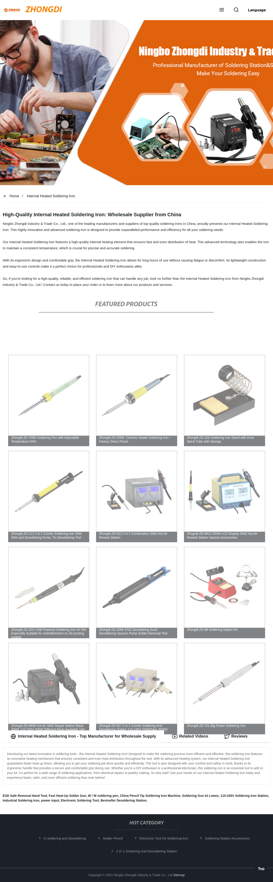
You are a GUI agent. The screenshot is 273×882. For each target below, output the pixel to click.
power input (50, 800)
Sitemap (179, 875)
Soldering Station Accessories (229, 838)
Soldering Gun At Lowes (200, 795)
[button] (221, 10)
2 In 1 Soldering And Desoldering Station (149, 851)
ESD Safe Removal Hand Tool (25, 795)
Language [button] (257, 10)
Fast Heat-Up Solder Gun (67, 795)
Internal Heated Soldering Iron (51, 196)
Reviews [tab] (236, 736)
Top (261, 870)
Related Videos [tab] (190, 736)
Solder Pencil (115, 838)
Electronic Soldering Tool (80, 800)
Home (14, 196)
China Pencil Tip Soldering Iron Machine (150, 795)
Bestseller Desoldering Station (123, 800)
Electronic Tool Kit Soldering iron (166, 838)
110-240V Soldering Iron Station (244, 795)
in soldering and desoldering (67, 838)
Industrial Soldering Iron (21, 800)
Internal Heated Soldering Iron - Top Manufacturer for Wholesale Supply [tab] (83, 736)
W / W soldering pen (103, 795)
